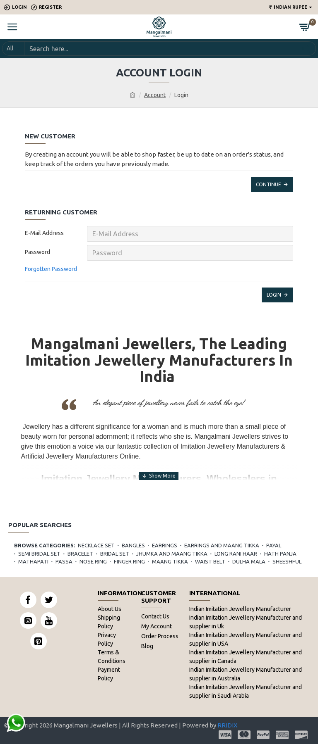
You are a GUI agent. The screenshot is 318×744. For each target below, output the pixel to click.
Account (155, 95)
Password (37, 252)
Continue (268, 184)
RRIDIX (227, 725)
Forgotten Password (51, 269)
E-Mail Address (44, 233)
